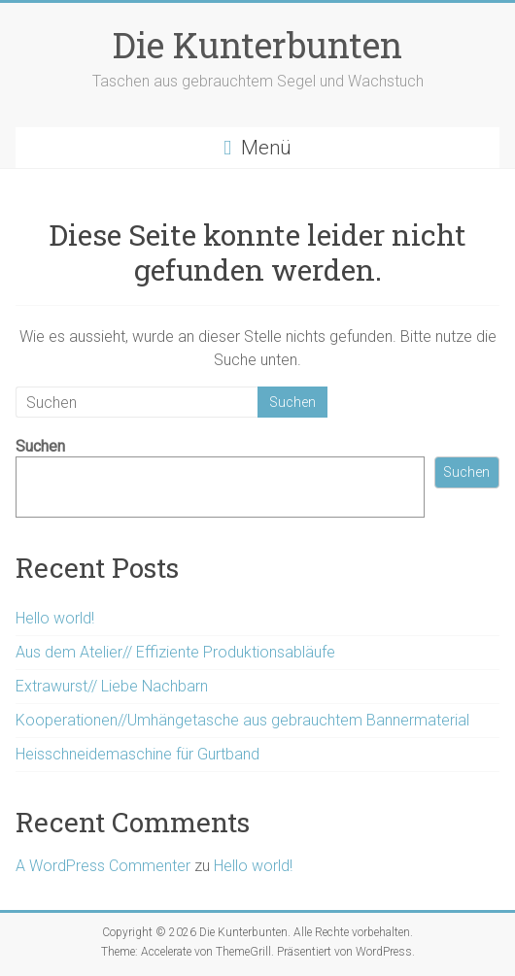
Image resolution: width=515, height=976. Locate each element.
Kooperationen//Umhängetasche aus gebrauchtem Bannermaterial (242, 720)
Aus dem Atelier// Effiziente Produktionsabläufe (175, 652)
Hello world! (55, 618)
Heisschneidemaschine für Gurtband (137, 754)
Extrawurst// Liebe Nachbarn (112, 686)
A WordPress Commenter (103, 866)
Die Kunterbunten (257, 44)
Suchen (40, 446)
